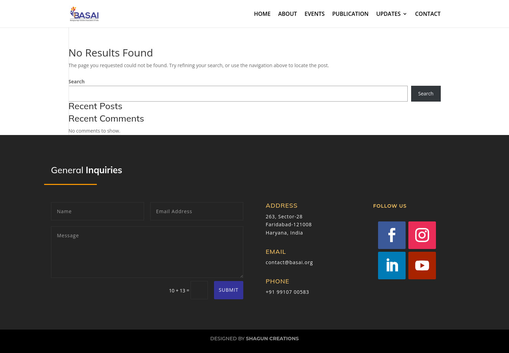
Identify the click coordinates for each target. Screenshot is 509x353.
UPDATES (388, 14)
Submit (228, 290)
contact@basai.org (289, 262)
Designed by (254, 338)
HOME (262, 14)
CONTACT (427, 14)
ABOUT (287, 14)
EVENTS (315, 14)
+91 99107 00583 (287, 292)
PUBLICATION (350, 14)
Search (77, 81)
